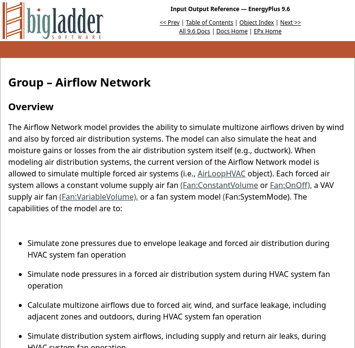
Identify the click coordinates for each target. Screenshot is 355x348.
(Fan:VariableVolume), (98, 196)
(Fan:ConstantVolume (219, 185)
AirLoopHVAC (222, 173)
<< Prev (169, 22)
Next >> (290, 22)
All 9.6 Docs (194, 31)
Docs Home (232, 31)
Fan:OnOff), (291, 185)
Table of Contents (209, 22)
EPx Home (268, 31)
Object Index (256, 22)
